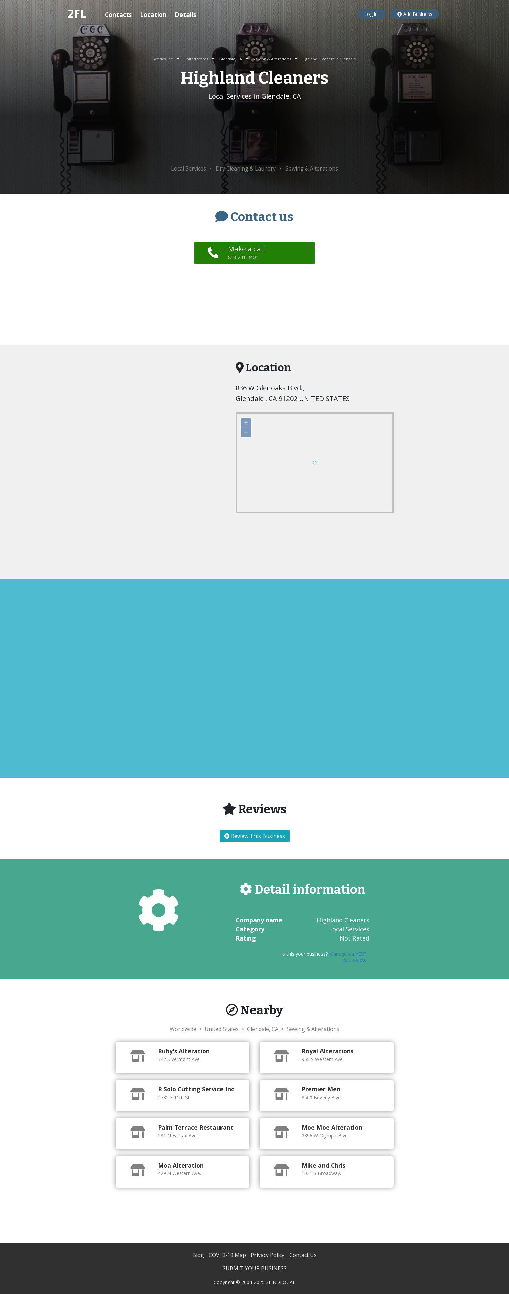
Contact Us (303, 1255)
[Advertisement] (255, 133)
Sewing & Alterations (272, 58)
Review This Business (254, 836)
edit (347, 960)
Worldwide (163, 58)
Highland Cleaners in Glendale (329, 58)
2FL (77, 13)
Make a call (246, 252)
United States (196, 58)
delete (360, 960)
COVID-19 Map (228, 1255)
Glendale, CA (231, 58)
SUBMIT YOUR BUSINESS (255, 1268)
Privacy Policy (268, 1255)
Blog (198, 1255)
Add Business (414, 14)
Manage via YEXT (348, 954)
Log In (372, 14)
